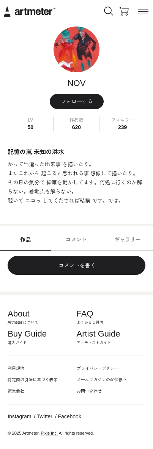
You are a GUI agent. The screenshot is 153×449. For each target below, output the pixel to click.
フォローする (77, 101)
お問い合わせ (89, 391)
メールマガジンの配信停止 (102, 379)
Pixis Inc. (49, 433)
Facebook (69, 416)
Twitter (44, 416)
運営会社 (16, 391)
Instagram (19, 416)
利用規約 (16, 368)
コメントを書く (76, 265)
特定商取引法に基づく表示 (33, 379)
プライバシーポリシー (97, 368)
